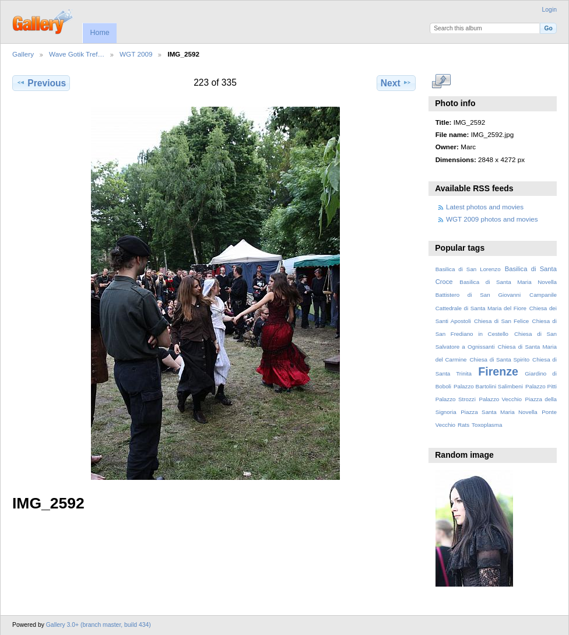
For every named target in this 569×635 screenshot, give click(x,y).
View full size (441, 81)
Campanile (543, 295)
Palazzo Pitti (541, 386)
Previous (41, 83)
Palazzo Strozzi (455, 399)
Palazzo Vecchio (500, 399)
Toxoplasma (487, 425)
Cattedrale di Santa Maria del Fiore (480, 308)
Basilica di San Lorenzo (468, 269)
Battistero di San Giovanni (478, 295)
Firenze (498, 371)
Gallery (23, 54)
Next (396, 83)
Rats (463, 425)
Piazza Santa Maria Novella (499, 412)
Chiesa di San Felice (501, 321)
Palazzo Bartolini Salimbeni (488, 386)
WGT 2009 (136, 54)
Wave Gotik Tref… (76, 54)
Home (99, 33)
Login (549, 9)
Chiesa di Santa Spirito (499, 359)
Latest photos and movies (485, 207)
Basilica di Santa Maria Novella (508, 282)
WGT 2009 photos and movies (492, 219)
